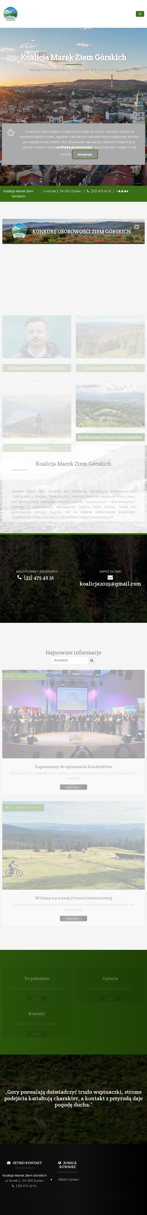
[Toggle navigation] (140, 14)
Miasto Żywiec (68, 1179)
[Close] (136, 227)
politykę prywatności (74, 147)
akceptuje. (85, 154)
